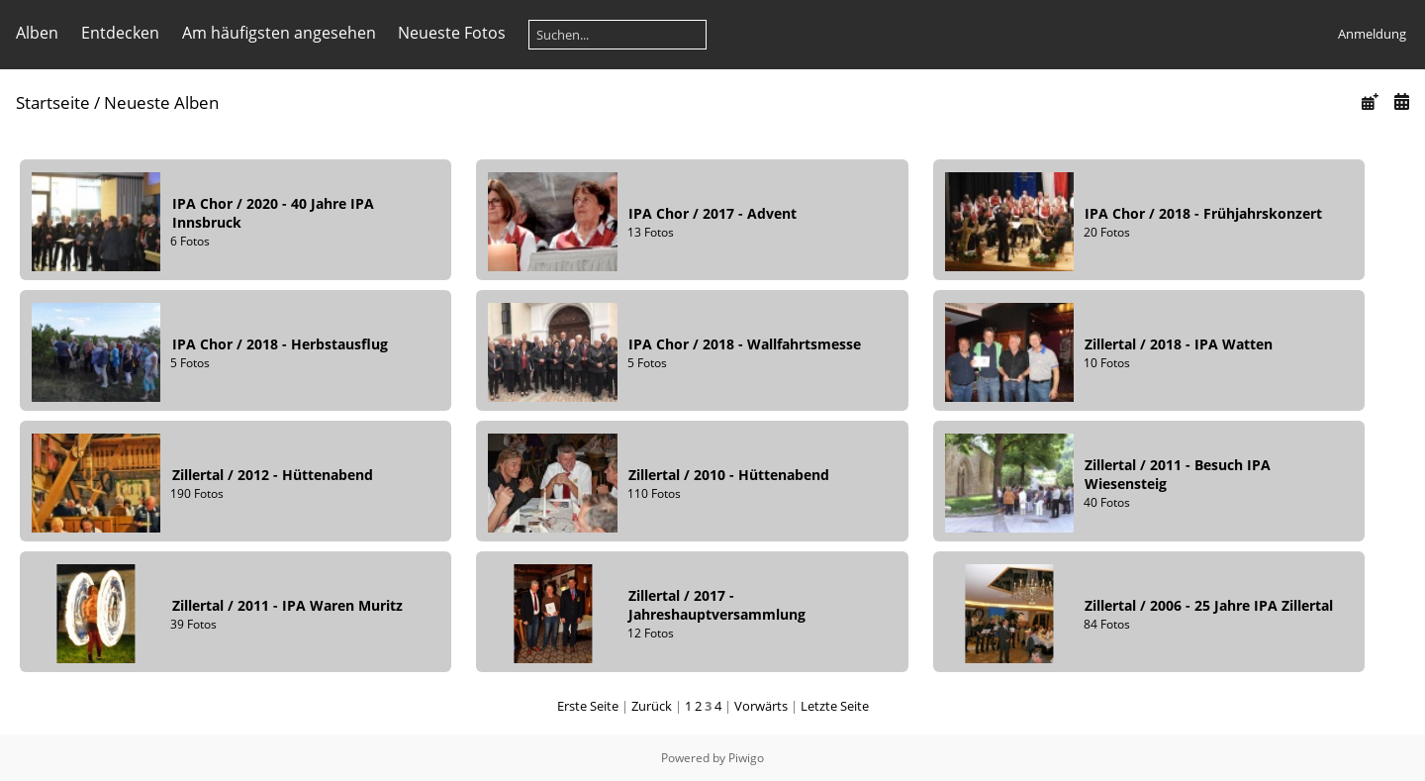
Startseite (53, 102)
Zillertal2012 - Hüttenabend (272, 474)
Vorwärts (761, 706)
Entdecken (120, 33)
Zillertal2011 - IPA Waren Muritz (287, 605)
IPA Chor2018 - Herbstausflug (280, 344)
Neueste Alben (161, 102)
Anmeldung (1372, 34)
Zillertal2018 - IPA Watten (1179, 344)
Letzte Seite (835, 706)
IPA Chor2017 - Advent (712, 213)
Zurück (651, 706)
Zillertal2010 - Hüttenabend (728, 474)
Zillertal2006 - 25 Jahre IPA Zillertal (1209, 605)
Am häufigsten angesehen (279, 33)
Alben (37, 33)
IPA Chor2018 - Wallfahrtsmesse (744, 344)
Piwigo (746, 757)
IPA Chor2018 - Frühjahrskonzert (1203, 213)
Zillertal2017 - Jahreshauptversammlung (717, 605)
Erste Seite (587, 706)
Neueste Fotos (452, 33)
